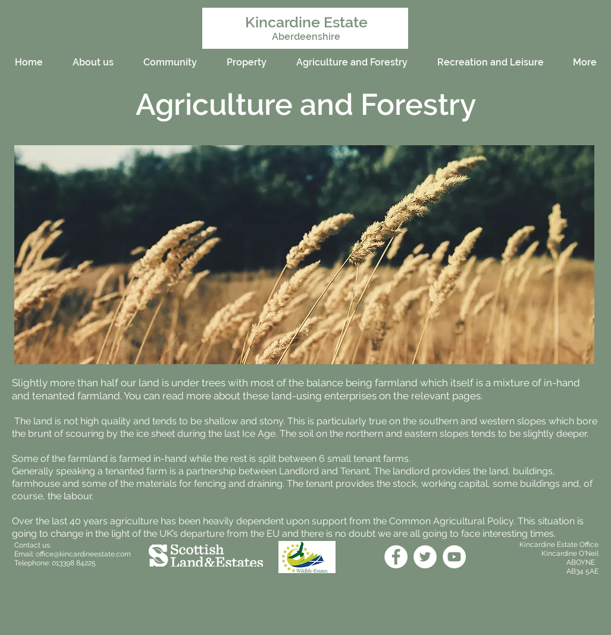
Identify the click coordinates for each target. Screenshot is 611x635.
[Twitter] (425, 556)
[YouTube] (454, 556)
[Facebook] (396, 556)
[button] (304, 254)
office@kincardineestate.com (83, 554)
